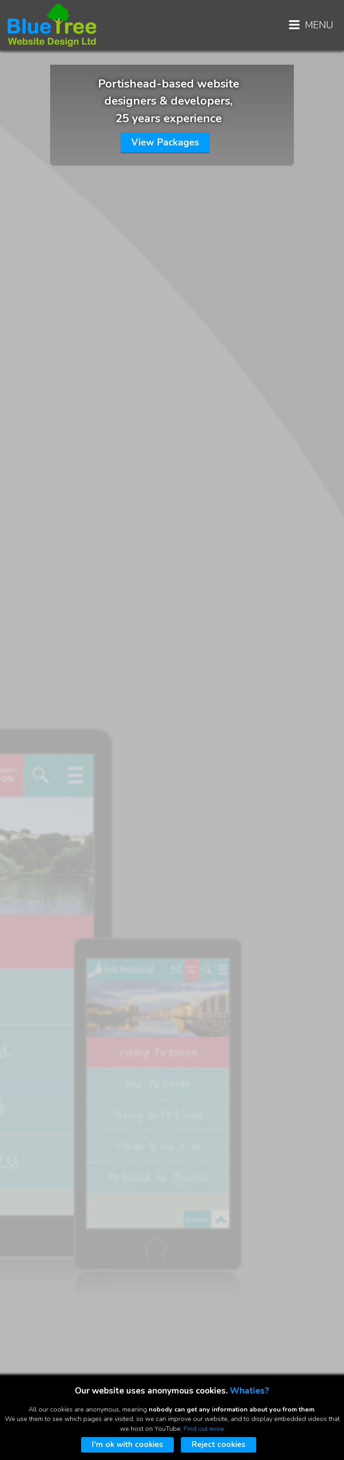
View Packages (165, 142)
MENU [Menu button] (311, 25)
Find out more (204, 1428)
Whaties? (249, 1391)
